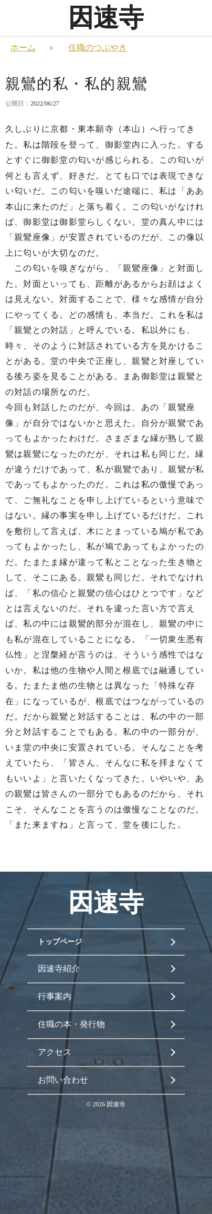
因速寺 (106, 18)
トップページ (60, 942)
